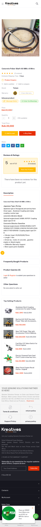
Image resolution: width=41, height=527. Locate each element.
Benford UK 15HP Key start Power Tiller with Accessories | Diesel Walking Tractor (26, 320)
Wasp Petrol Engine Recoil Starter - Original (25, 368)
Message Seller (10, 101)
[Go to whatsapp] (35, 516)
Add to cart (10, 133)
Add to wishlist (8, 84)
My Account (6, 497)
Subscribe (33, 468)
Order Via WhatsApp (29, 101)
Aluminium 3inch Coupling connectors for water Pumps (26, 308)
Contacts (5, 490)
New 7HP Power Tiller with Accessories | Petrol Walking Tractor (26, 332)
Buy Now (27, 133)
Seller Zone (6, 504)
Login (5, 275)
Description (8, 193)
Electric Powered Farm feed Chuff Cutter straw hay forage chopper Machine (26, 356)
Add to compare (22, 84)
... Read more (29, 401)
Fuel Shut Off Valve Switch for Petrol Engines (26, 344)
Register (13, 275)
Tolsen (15, 88)
